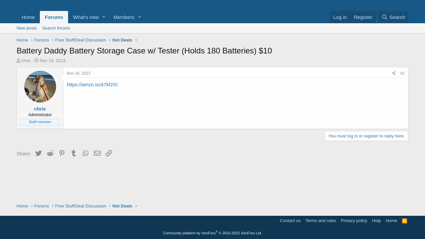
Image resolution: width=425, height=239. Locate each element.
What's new (86, 17)
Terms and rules (320, 220)
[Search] (393, 17)
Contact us (290, 220)
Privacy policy (354, 220)
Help (376, 220)
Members (124, 17)
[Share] (394, 73)
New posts (27, 28)
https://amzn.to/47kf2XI (92, 84)
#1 (402, 73)
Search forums (56, 28)
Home (28, 17)
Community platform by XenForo (212, 233)
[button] (104, 17)
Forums (54, 17)
